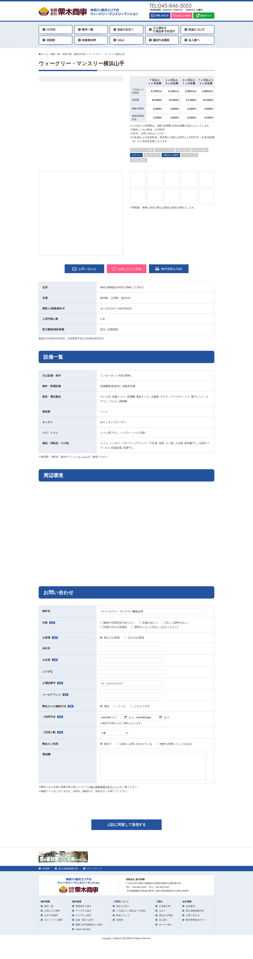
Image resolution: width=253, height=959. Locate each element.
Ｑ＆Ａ (162, 910)
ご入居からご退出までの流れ (131, 910)
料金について (123, 915)
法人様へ (163, 920)
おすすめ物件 (51, 915)
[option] (81, 213)
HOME (46, 868)
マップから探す (84, 910)
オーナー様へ (166, 924)
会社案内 (190, 906)
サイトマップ (94, 868)
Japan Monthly (83, 929)
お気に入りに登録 (126, 269)
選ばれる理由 (166, 915)
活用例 (119, 920)
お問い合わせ (84, 269)
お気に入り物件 (52, 910)
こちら (84, 456)
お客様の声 (164, 906)
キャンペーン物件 (53, 920)
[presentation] (126, 805)
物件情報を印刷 (168, 269)
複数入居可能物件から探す (89, 924)
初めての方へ (123, 906)
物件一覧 (48, 906)
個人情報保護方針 (68, 868)
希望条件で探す (84, 906)
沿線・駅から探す (85, 920)
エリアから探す (84, 915)
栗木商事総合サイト (196, 920)
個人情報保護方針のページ (105, 786)
